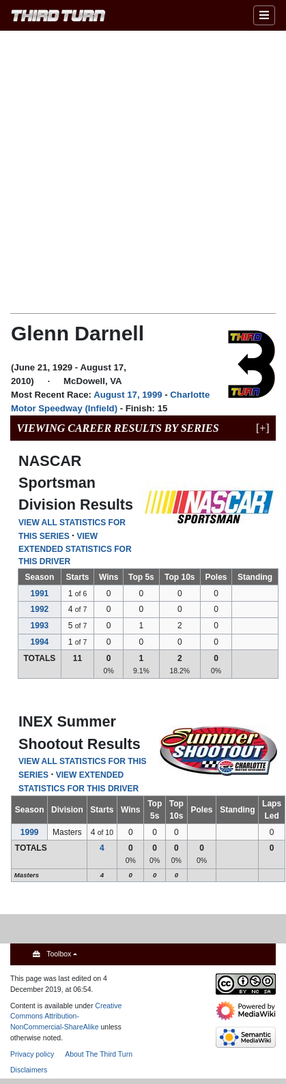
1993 (40, 625)
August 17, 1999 (128, 395)
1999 (29, 832)
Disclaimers (28, 1070)
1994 (40, 642)
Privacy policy (32, 1054)
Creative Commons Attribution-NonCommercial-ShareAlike (65, 1016)
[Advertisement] (128, 171)
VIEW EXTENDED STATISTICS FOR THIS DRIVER (75, 549)
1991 (40, 593)
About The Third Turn (98, 1054)
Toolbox (58, 954)
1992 (40, 609)
